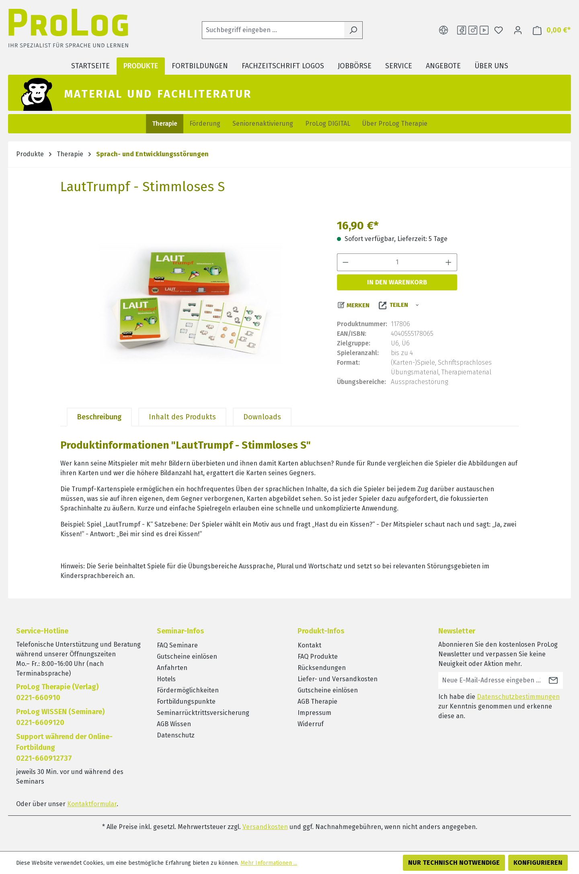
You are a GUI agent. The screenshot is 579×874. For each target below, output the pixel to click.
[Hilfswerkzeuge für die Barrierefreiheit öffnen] (443, 30)
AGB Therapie (317, 701)
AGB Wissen (174, 724)
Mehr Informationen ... (268, 863)
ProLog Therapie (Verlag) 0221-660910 (57, 692)
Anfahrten (172, 668)
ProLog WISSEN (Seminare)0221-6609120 (60, 717)
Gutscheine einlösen (187, 656)
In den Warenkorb (397, 282)
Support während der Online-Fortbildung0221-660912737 (64, 747)
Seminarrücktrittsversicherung (203, 713)
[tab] (99, 417)
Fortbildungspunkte (186, 701)
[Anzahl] (397, 262)
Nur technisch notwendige (454, 862)
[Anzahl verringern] (345, 262)
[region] (190, 303)
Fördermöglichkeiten (188, 690)
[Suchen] (353, 30)
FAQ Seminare (177, 645)
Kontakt (309, 645)
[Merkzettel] (498, 30)
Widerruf (311, 724)
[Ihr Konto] (518, 30)
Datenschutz (176, 735)
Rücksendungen (322, 668)
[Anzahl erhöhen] (448, 262)
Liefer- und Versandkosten (338, 679)
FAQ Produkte (318, 656)
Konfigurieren (538, 862)
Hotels (166, 679)
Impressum (314, 713)
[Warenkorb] (549, 30)
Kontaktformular (92, 804)
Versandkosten (265, 827)
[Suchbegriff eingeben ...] (273, 30)
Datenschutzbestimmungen (518, 696)
